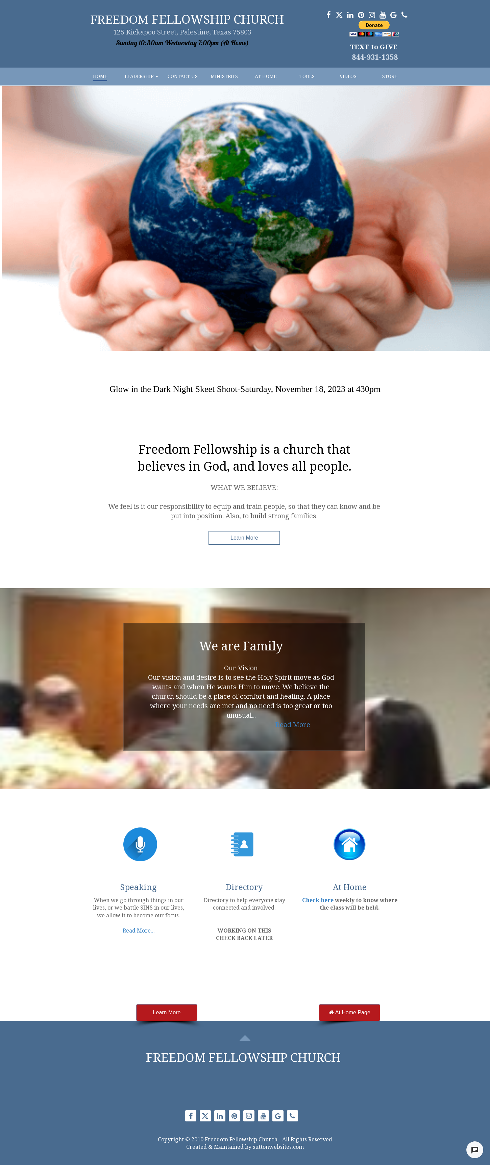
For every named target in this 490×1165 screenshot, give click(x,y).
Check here (318, 900)
